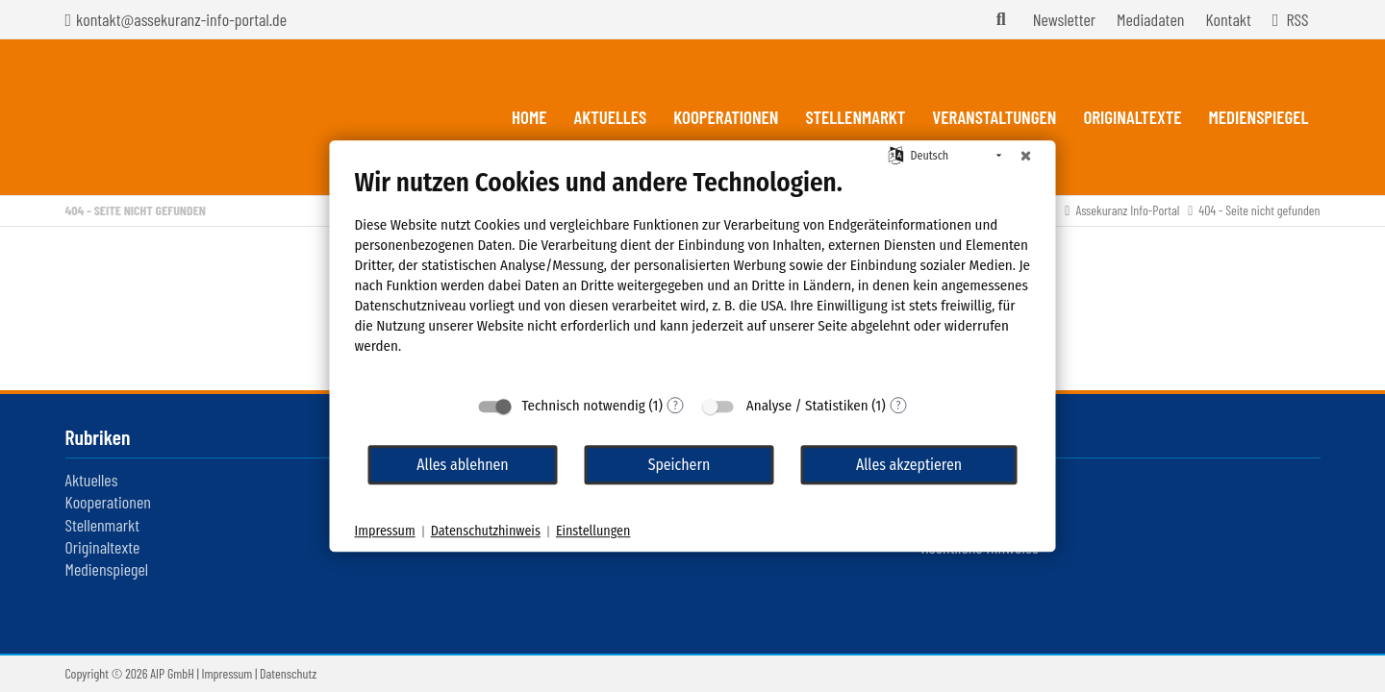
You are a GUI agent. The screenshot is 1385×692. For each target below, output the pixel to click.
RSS (1297, 19)
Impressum (227, 673)
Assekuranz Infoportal (175, 117)
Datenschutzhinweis (486, 531)
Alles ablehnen (462, 465)
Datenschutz (288, 673)
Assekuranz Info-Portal (1127, 210)
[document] (693, 276)
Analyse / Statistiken (807, 405)
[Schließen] (1026, 155)
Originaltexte (102, 546)
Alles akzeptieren (909, 465)
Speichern (679, 465)
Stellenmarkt (102, 524)
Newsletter (1064, 19)
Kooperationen (108, 501)
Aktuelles (91, 479)
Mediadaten (1150, 19)
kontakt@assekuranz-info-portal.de (181, 19)
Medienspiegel (107, 569)
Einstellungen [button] (593, 531)
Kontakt (1227, 19)
